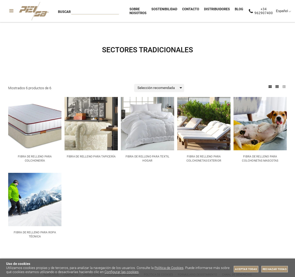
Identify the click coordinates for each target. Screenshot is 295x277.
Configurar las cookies (121, 272)
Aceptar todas (246, 269)
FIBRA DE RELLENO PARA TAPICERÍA (91, 156)
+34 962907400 (263, 11)
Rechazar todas (275, 269)
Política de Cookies (169, 268)
